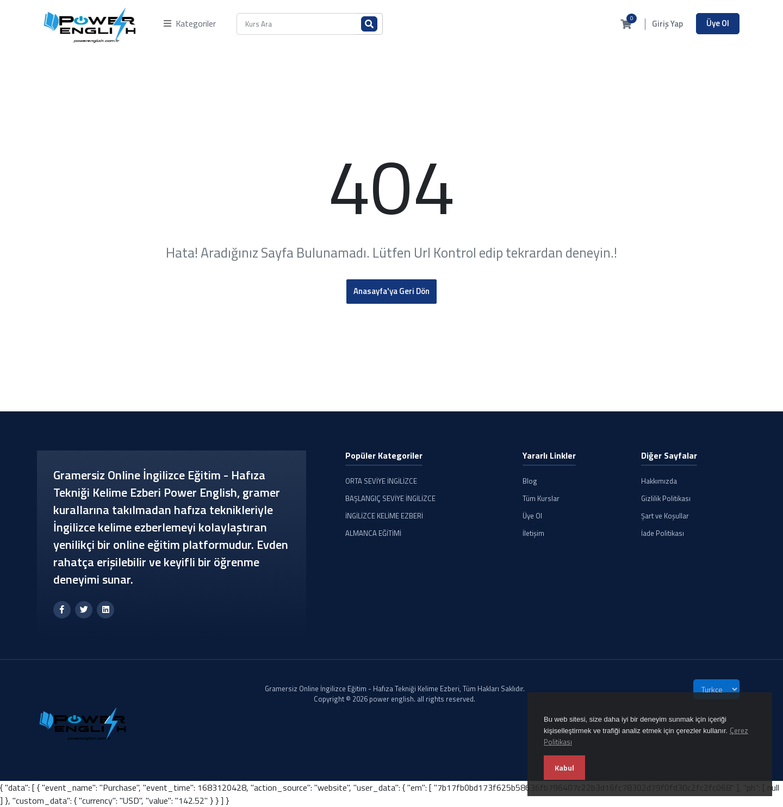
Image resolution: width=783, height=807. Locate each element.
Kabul (564, 767)
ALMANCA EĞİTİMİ (373, 533)
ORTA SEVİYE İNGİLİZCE (381, 481)
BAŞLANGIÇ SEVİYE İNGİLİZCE (390, 498)
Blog (530, 481)
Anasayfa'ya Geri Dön (391, 291)
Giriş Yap (667, 24)
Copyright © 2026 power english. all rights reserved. (394, 698)
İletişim (533, 533)
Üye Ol (717, 23)
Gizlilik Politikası (666, 498)
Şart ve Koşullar (665, 515)
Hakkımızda (659, 481)
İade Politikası (662, 533)
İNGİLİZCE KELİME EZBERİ (384, 515)
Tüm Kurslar (541, 498)
